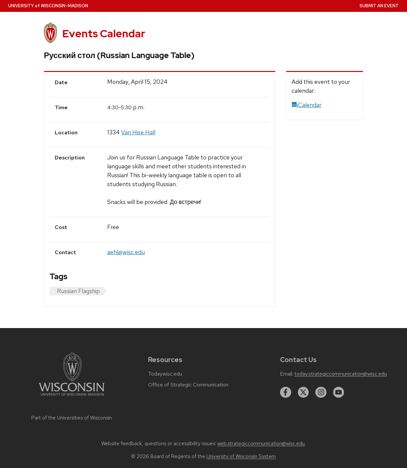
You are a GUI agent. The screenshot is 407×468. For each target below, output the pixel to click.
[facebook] (285, 392)
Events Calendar (103, 33)
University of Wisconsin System (241, 456)
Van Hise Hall (138, 132)
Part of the (71, 418)
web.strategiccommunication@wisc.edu (261, 443)
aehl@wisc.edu (126, 252)
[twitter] (303, 392)
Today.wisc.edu (165, 374)
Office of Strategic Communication (188, 385)
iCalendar (307, 105)
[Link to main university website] (72, 396)
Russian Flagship (78, 291)
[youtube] (338, 392)
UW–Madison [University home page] (48, 6)
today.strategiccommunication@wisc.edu (341, 374)
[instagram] (321, 392)
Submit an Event (379, 6)
